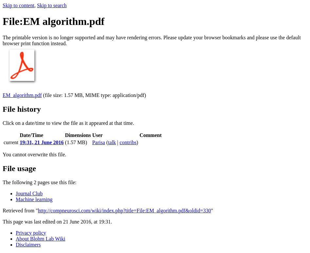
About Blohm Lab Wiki (40, 239)
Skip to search (52, 5)
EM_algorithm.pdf (22, 95)
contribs (128, 142)
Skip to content (18, 5)
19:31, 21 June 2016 (42, 142)
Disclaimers (28, 244)
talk (112, 142)
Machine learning (34, 199)
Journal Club (29, 193)
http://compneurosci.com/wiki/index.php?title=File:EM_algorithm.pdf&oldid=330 (124, 210)
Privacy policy (31, 233)
